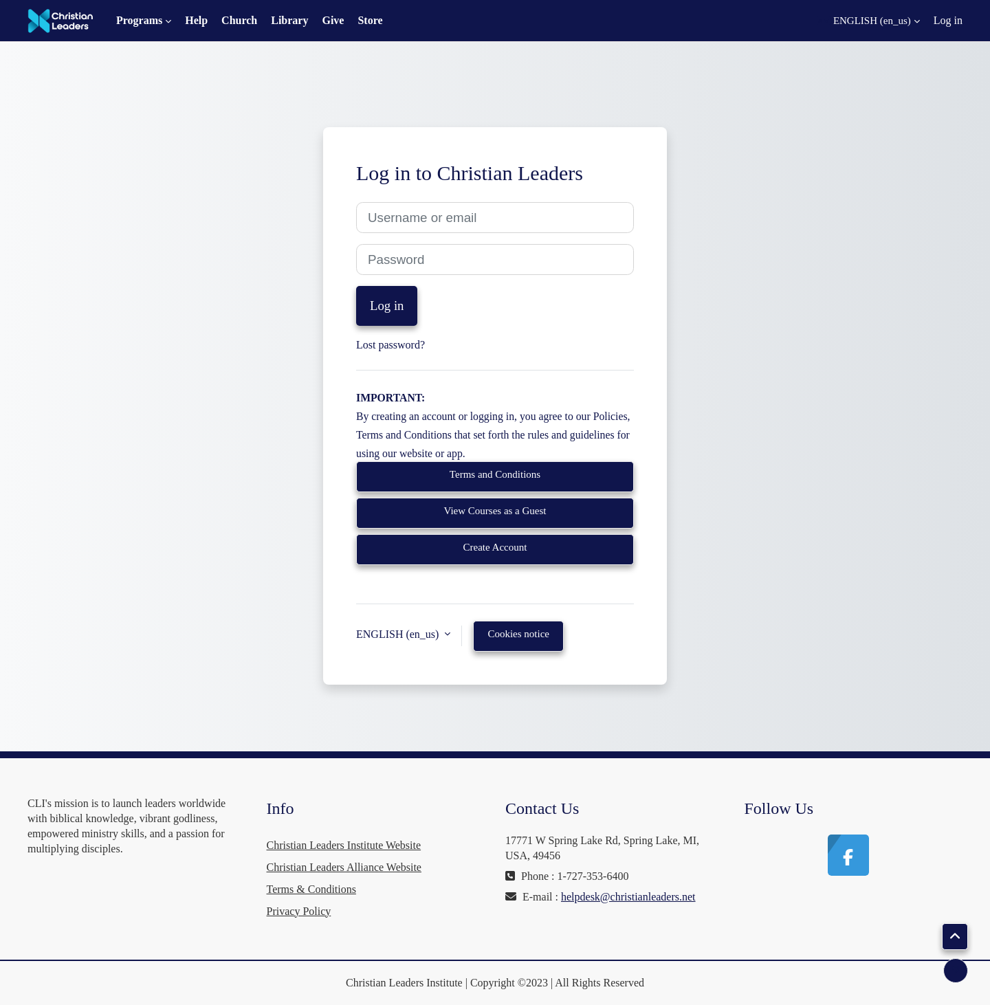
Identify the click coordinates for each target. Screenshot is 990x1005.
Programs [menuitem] (139, 20)
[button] (868, 20)
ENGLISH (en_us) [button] (398, 634)
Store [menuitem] (370, 20)
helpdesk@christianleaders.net (628, 897)
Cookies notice (518, 633)
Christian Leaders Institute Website (344, 845)
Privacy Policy (299, 911)
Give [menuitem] (333, 20)
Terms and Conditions (495, 474)
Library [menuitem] (289, 20)
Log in (948, 20)
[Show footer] (955, 970)
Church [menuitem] (239, 20)
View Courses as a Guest (494, 510)
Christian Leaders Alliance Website (344, 867)
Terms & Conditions (311, 889)
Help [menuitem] (196, 20)
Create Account (495, 547)
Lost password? (390, 345)
